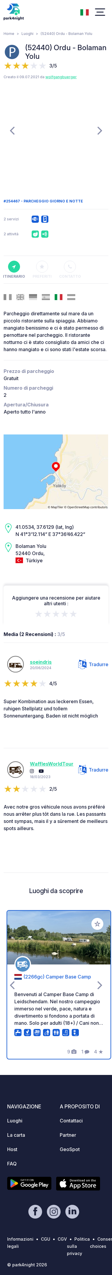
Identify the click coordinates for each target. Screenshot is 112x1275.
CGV (62, 1239)
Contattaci (71, 1121)
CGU (45, 1239)
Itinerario (14, 270)
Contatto (70, 270)
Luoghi (27, 33)
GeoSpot (70, 1149)
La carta (16, 1135)
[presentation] (12, 130)
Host (12, 1149)
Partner (68, 1135)
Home (9, 33)
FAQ (12, 1164)
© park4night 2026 (27, 1264)
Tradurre (93, 664)
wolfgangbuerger (61, 77)
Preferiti (42, 270)
